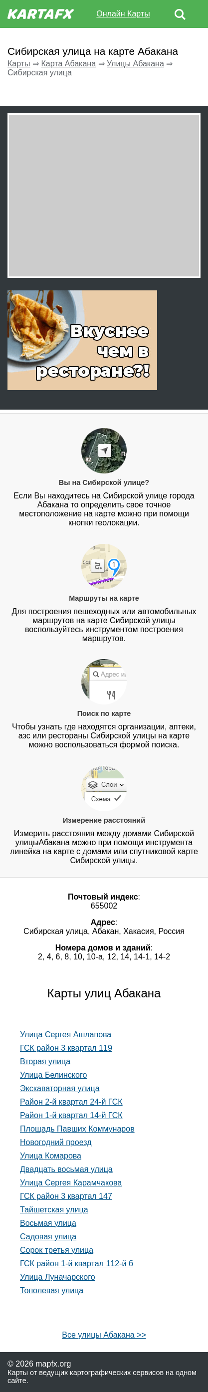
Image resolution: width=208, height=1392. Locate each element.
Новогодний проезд (56, 1142)
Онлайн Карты (123, 13)
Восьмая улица (48, 1223)
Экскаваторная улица (60, 1088)
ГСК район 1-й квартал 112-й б (76, 1263)
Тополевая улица (51, 1290)
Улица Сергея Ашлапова (65, 1034)
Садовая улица (48, 1236)
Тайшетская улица (54, 1209)
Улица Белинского (53, 1075)
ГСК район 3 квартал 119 (66, 1048)
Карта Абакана (68, 63)
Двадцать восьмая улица (66, 1169)
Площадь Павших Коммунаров (77, 1129)
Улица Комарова (50, 1156)
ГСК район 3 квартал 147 (66, 1196)
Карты (18, 63)
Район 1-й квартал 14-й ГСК (71, 1115)
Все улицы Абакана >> (104, 1335)
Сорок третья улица (56, 1250)
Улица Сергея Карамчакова (71, 1182)
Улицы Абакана (135, 63)
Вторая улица (45, 1061)
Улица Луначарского (57, 1277)
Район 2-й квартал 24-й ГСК (71, 1102)
